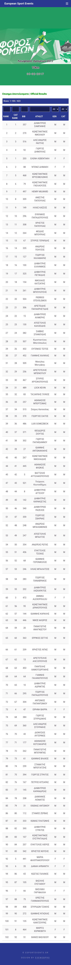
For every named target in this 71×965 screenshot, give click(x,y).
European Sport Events (18, 3)
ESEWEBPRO (42, 958)
